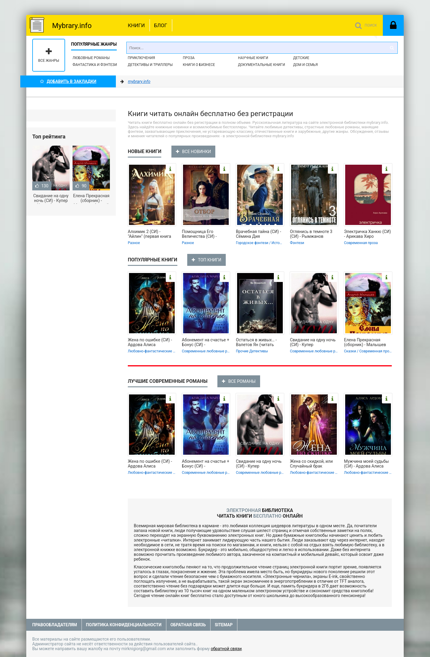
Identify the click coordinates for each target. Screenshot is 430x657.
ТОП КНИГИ (206, 259)
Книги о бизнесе (199, 65)
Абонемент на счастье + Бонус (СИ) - (205, 342)
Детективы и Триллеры (150, 65)
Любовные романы (91, 58)
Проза (188, 58)
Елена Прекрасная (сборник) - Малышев (365, 342)
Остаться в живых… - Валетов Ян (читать (256, 342)
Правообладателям (54, 624)
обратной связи (226, 648)
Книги (136, 25)
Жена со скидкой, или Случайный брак (311, 463)
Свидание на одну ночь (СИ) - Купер (313, 342)
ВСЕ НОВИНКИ (193, 151)
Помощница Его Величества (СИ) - (199, 234)
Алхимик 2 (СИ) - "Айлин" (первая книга (149, 234)
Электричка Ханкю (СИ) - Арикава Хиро (367, 234)
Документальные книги (261, 65)
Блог (160, 25)
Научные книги (253, 58)
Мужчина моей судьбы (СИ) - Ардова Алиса (366, 463)
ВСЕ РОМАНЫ (238, 381)
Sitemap (224, 624)
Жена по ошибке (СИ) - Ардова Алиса (150, 342)
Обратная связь (188, 624)
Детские (301, 58)
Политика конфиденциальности (124, 624)
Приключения (141, 58)
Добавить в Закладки (68, 81)
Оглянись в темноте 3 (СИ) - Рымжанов (311, 234)
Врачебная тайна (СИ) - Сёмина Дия (258, 234)
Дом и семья (305, 65)
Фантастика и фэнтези (95, 65)
